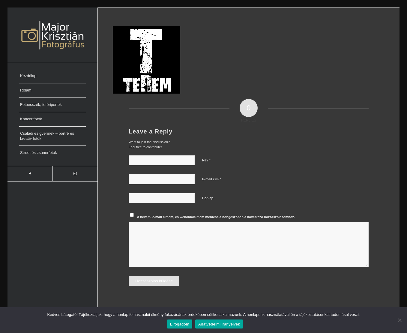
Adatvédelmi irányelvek (219, 324)
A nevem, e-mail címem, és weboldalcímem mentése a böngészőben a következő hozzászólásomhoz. (216, 217)
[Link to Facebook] (29, 173)
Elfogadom (179, 324)
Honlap (207, 198)
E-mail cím (211, 179)
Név (206, 160)
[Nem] (400, 320)
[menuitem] (52, 76)
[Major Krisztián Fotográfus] (52, 35)
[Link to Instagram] (74, 173)
